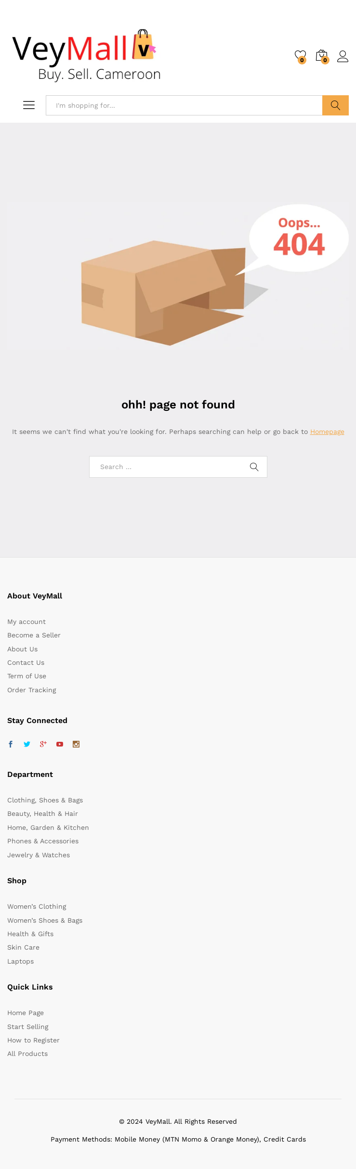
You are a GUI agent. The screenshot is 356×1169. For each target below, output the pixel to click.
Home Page (25, 1013)
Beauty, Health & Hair (42, 813)
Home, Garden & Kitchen (48, 827)
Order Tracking (31, 690)
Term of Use (26, 676)
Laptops (20, 961)
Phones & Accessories (43, 841)
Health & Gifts (30, 934)
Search (335, 105)
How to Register (33, 1040)
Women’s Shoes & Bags (44, 920)
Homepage (327, 431)
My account (26, 621)
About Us (22, 649)
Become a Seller (34, 635)
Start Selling (27, 1026)
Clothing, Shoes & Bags (45, 800)
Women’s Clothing (36, 906)
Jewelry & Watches (38, 855)
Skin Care (23, 947)
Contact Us (25, 662)
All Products (27, 1053)
